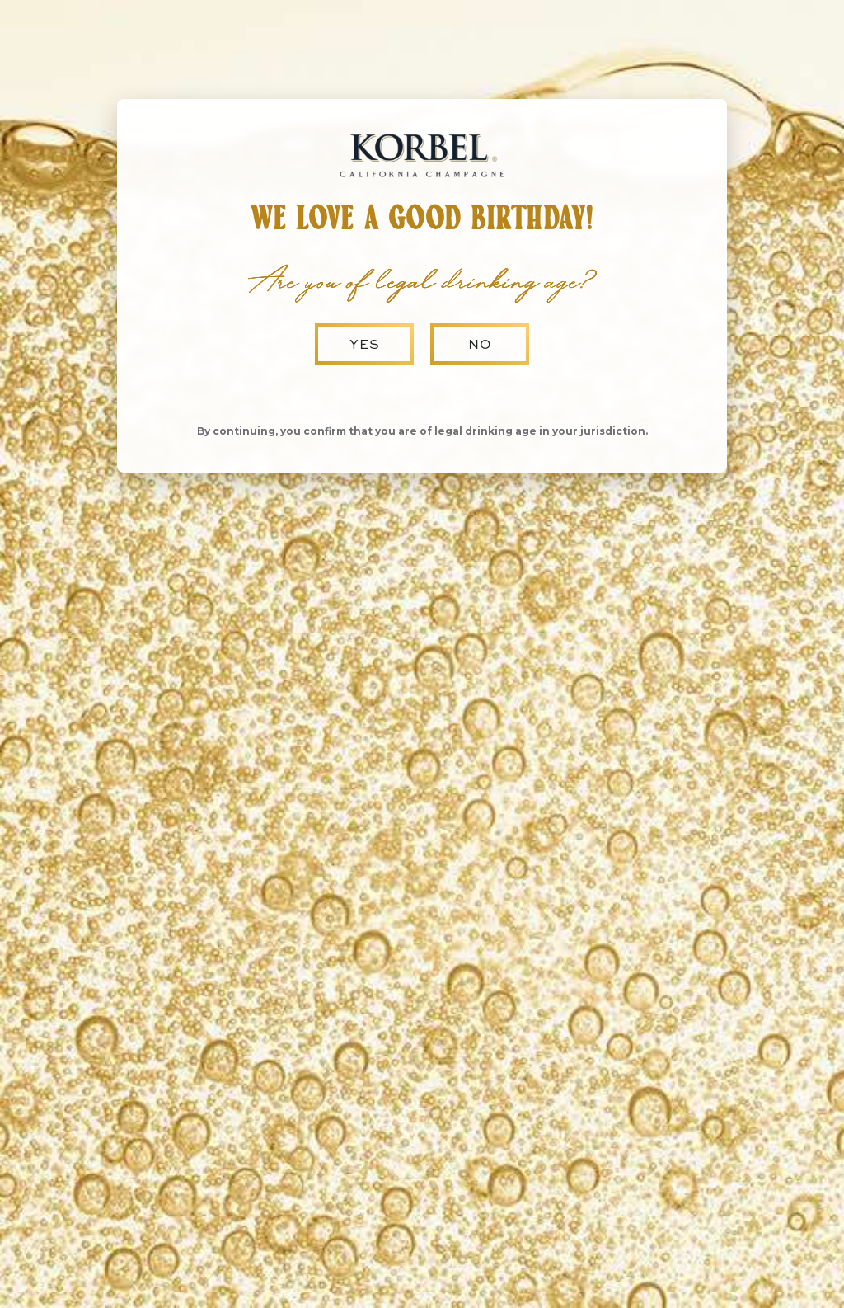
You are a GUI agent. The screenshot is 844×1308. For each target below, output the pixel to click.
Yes (364, 343)
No (480, 343)
